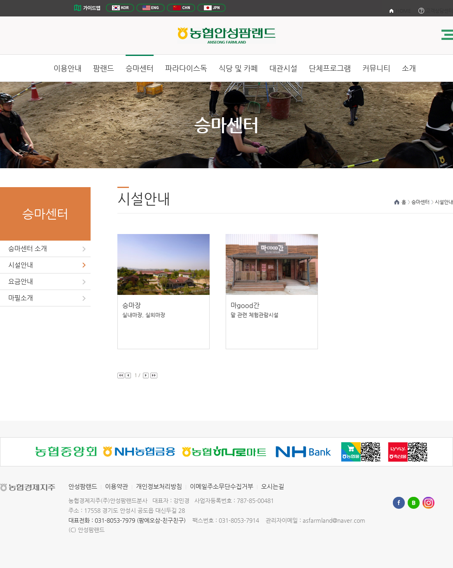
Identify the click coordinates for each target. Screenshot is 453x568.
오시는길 (272, 486)
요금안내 (20, 281)
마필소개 (20, 298)
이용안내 (68, 68)
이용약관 (116, 486)
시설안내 (20, 265)
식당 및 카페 (238, 68)
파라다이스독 (186, 68)
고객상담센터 (439, 11)
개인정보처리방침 (159, 486)
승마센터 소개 (27, 249)
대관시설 (283, 68)
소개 (409, 68)
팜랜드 (103, 68)
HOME (403, 11)
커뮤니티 (376, 68)
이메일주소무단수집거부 (221, 486)
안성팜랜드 (82, 486)
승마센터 (140, 68)
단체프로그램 (330, 68)
